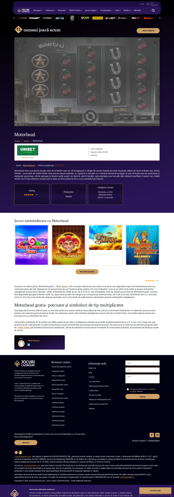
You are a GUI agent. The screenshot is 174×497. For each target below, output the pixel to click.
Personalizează (155, 486)
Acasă (17, 141)
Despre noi (92, 368)
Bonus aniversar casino (60, 385)
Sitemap (92, 408)
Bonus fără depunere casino (61, 367)
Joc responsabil (94, 381)
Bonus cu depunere (58, 376)
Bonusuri (37, 10)
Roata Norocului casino (60, 398)
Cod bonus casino (58, 371)
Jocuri (26, 141)
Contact (91, 377)
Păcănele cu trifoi (105, 192)
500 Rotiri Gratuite (58, 425)
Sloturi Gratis (75, 10)
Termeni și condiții (95, 395)
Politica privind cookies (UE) (98, 404)
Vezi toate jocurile (87, 272)
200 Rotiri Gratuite (58, 412)
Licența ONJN (94, 390)
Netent (69, 196)
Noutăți (137, 10)
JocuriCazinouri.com (23, 456)
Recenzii (61, 10)
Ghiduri (127, 10)
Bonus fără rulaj (57, 389)
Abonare (26, 443)
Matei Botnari (29, 165)
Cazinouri (50, 10)
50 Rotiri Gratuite (58, 403)
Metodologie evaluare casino (99, 386)
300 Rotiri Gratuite (58, 416)
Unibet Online (23, 327)
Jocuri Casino (90, 10)
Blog (90, 372)
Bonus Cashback (58, 394)
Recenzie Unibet (28, 157)
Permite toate (155, 479)
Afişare (32, 493)
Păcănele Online (105, 194)
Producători (106, 10)
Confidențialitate (153, 440)
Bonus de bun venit (58, 380)
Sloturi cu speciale (105, 197)
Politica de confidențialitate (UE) (100, 399)
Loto (117, 10)
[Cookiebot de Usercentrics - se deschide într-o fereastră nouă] (14, 492)
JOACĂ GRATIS (148, 31)
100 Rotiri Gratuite (58, 407)
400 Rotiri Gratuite (58, 421)
